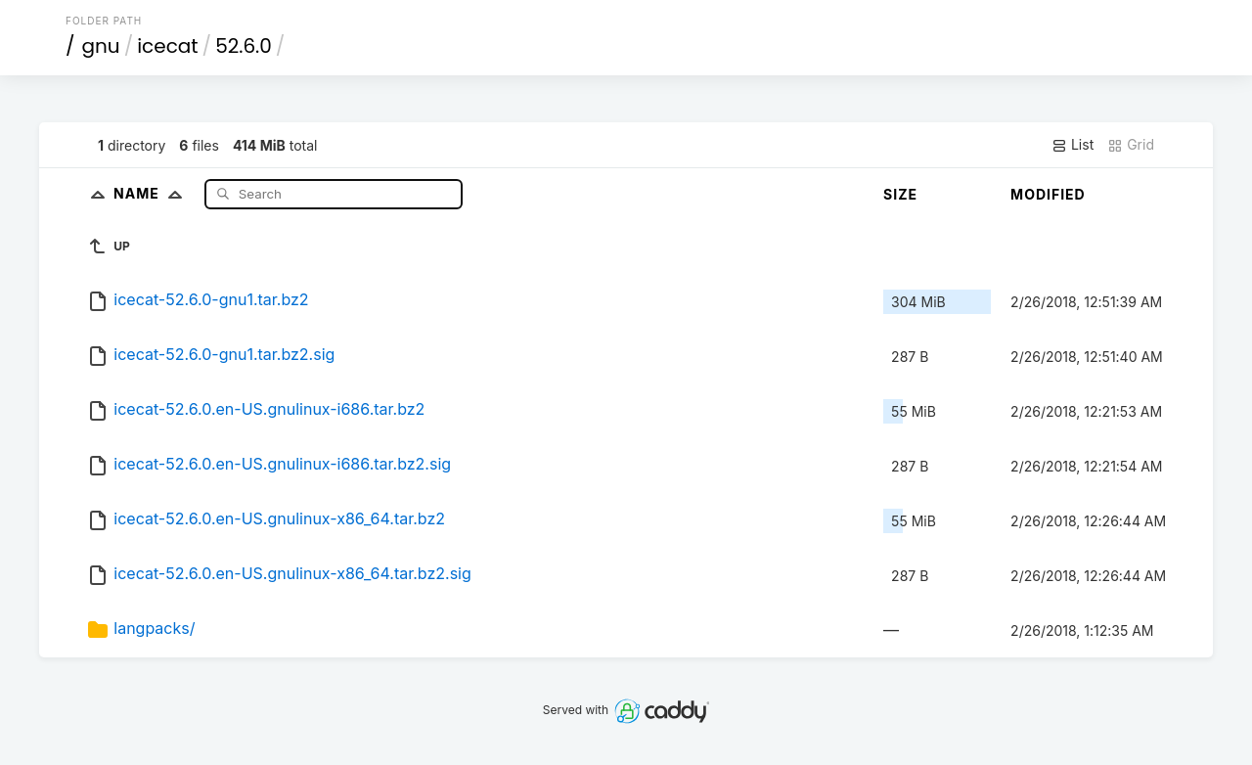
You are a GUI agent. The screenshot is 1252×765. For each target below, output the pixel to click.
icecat (167, 46)
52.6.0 (243, 46)
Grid (1130, 145)
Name (152, 193)
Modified (1048, 194)
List (1072, 145)
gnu (101, 46)
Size (900, 194)
